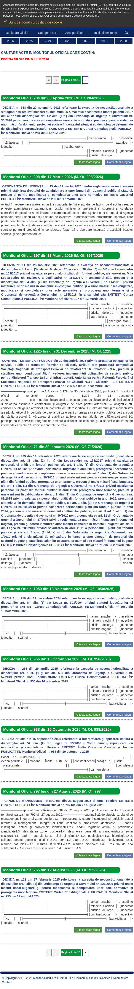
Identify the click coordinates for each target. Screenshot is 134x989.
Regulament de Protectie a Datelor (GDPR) (82, 4)
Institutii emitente (105, 32)
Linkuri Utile (65, 978)
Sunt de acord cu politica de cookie (32, 21)
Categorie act (47, 32)
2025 (29, 41)
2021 (104, 41)
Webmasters (120, 978)
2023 (67, 41)
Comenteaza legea (119, 162)
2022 (86, 41)
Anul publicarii (74, 32)
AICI (46, 15)
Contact (7, 982)
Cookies (105, 978)
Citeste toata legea (88, 162)
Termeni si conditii (86, 978)
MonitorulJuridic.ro (44, 978)
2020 (123, 41)
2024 (48, 41)
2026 (10, 41)
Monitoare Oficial (16, 32)
